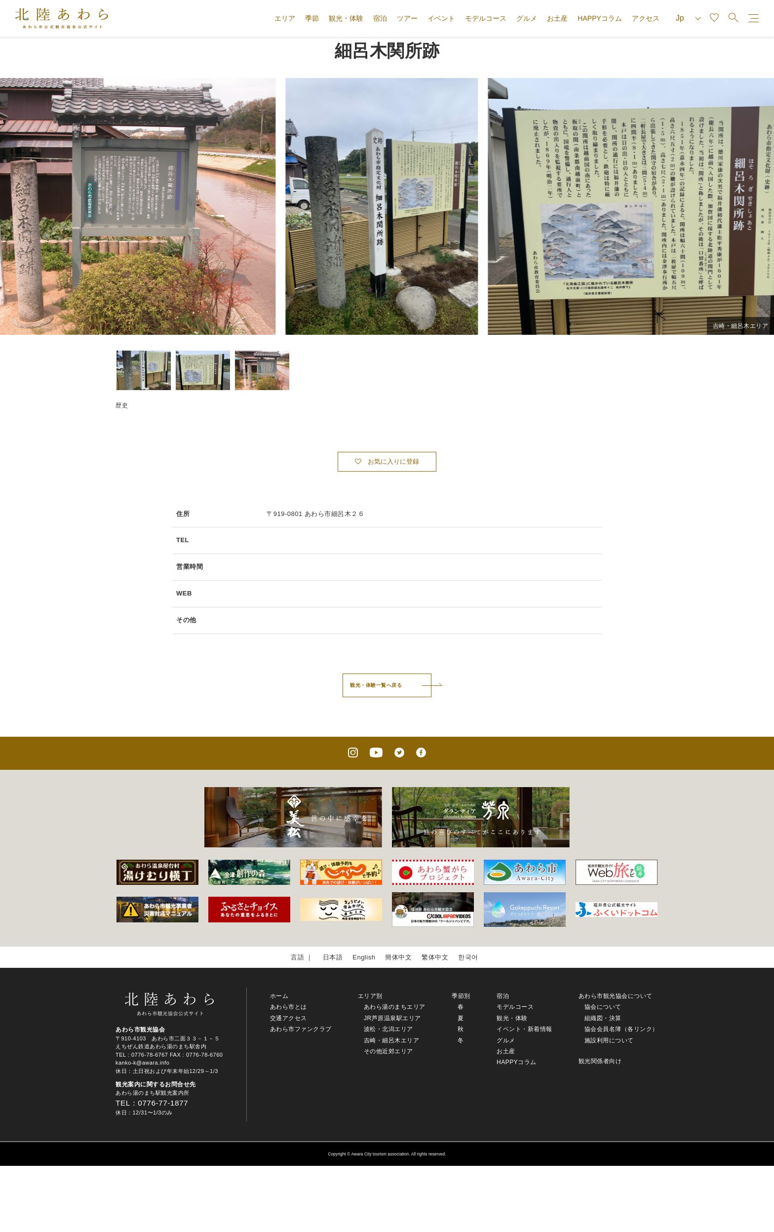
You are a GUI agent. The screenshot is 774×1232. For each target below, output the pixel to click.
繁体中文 (435, 957)
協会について (602, 1006)
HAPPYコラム (599, 18)
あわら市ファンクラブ (301, 1029)
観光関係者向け (600, 1061)
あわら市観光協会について (616, 996)
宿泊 (380, 18)
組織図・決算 (602, 1018)
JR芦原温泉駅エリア (392, 1018)
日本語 (333, 957)
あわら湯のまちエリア (395, 1006)
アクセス (645, 18)
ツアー (407, 18)
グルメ (526, 18)
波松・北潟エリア (388, 1029)
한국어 (468, 957)
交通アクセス (288, 1018)
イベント (441, 18)
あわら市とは (288, 1006)
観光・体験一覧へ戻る (376, 685)
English (363, 957)
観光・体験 (346, 18)
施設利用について (609, 1040)
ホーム (279, 996)
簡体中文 (398, 957)
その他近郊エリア (388, 1051)
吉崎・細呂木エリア (392, 1040)
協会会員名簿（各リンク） (621, 1029)
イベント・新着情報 (524, 1029)
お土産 (557, 18)
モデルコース (485, 18)
